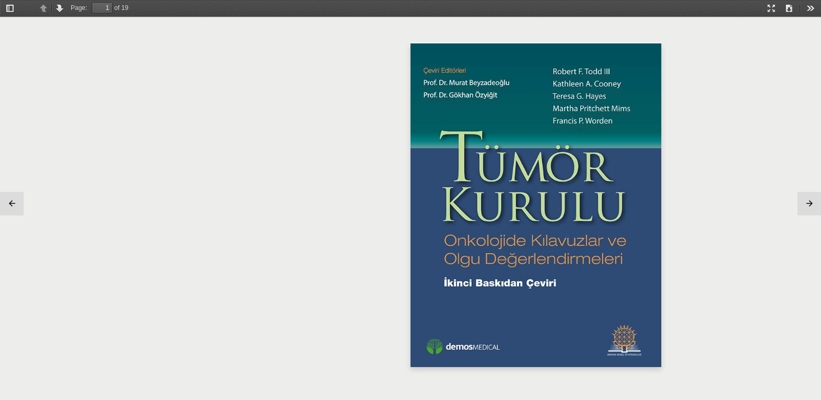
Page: (79, 8)
